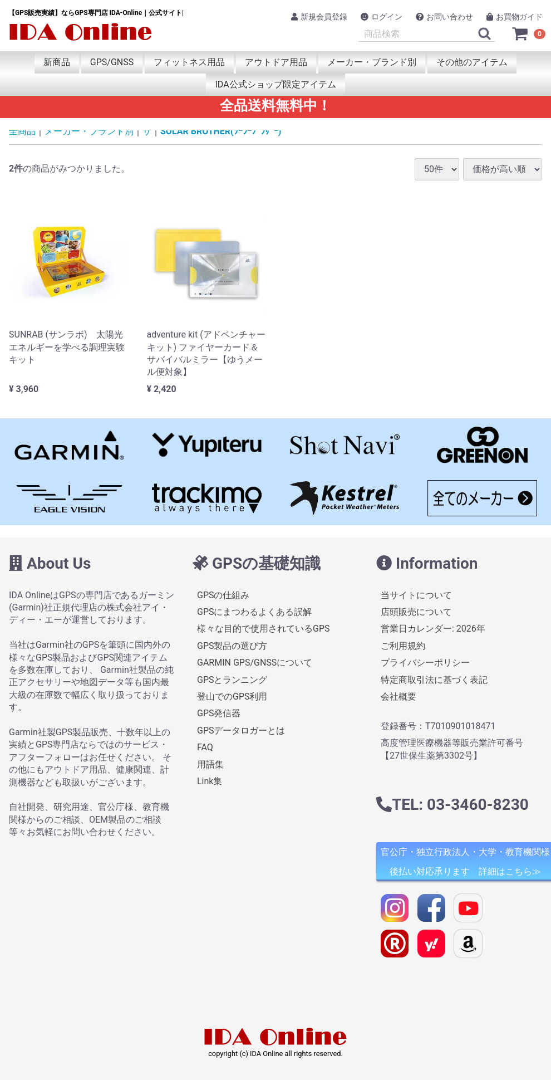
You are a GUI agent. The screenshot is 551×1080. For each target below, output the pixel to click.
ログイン (381, 16)
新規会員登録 (319, 16)
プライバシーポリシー (425, 662)
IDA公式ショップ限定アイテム (275, 84)
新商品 (56, 62)
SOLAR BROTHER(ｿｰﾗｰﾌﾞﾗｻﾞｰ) (220, 131)
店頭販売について (416, 612)
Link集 (209, 781)
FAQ (205, 747)
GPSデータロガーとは (241, 730)
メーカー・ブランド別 (371, 62)
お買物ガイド (514, 16)
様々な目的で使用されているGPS (263, 628)
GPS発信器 (219, 713)
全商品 (22, 131)
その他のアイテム (472, 62)
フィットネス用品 (189, 62)
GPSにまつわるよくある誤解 (254, 612)
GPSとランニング (232, 680)
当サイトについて (416, 595)
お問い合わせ (444, 16)
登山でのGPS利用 (232, 696)
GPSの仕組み (223, 595)
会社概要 (398, 696)
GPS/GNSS (112, 62)
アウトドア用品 (276, 62)
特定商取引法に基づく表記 (434, 680)
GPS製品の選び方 (232, 646)
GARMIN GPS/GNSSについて (254, 662)
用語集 (210, 764)
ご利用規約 (403, 646)
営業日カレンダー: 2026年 (433, 628)
